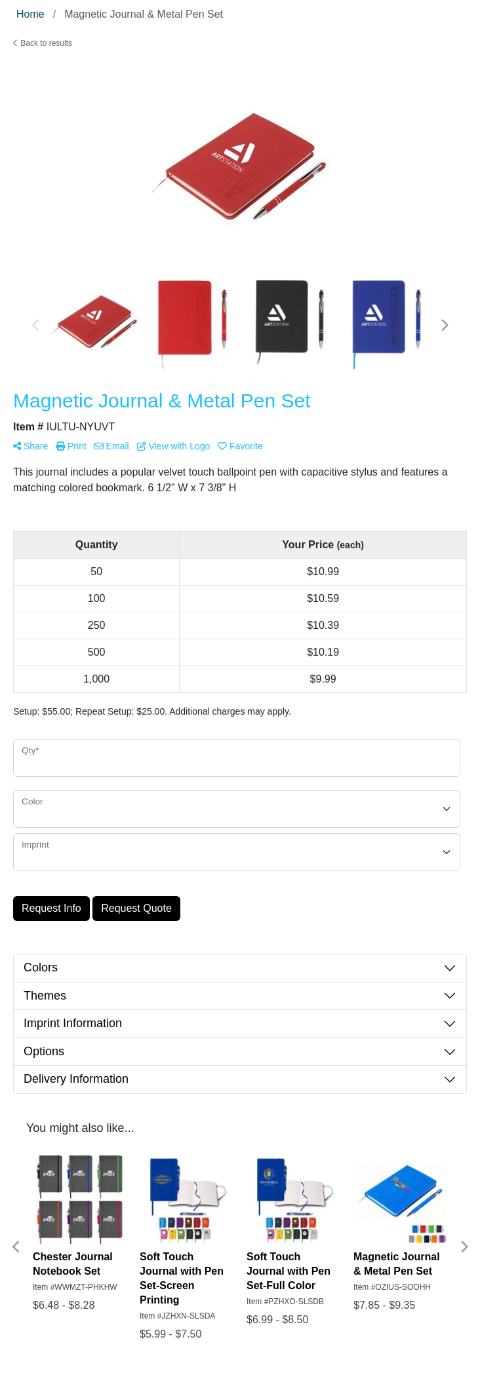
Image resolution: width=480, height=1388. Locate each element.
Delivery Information (76, 1078)
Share (30, 446)
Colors (41, 967)
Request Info (51, 908)
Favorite (240, 446)
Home (30, 14)
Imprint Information (73, 1023)
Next (443, 325)
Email (111, 446)
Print (71, 446)
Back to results (42, 43)
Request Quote (136, 908)
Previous (36, 325)
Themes (45, 995)
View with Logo (173, 446)
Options (44, 1051)
